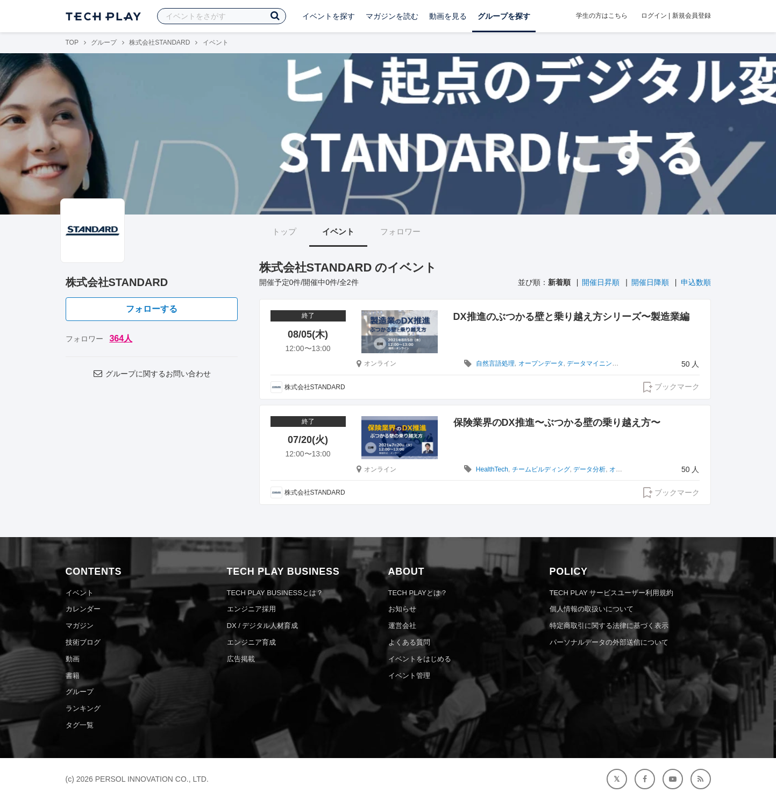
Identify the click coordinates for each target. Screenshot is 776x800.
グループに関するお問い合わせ (151, 373)
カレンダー (83, 609)
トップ (284, 231)
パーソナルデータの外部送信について (609, 642)
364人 (120, 338)
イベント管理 (409, 676)
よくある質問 (409, 642)
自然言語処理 (495, 363)
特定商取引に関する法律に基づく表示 (609, 626)
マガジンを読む (392, 16)
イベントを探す (328, 16)
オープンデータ (541, 363)
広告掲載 (241, 659)
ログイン (654, 15)
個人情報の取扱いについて (591, 609)
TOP (72, 42)
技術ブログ (83, 642)
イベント (338, 231)
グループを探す (504, 16)
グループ (104, 42)
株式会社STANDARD (159, 42)
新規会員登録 (691, 15)
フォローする (151, 308)
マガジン (80, 626)
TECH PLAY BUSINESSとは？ (275, 593)
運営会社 (402, 626)
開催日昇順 (601, 282)
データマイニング (592, 363)
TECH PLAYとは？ (417, 593)
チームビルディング (541, 469)
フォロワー (400, 231)
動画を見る (448, 16)
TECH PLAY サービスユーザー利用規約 (612, 593)
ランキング (83, 708)
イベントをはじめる (419, 659)
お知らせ (402, 609)
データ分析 (589, 469)
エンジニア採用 (251, 609)
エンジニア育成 (251, 642)
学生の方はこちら (602, 15)
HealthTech (492, 469)
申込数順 (696, 282)
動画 (73, 659)
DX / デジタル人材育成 (262, 626)
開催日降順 (650, 282)
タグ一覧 (80, 725)
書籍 (73, 676)
